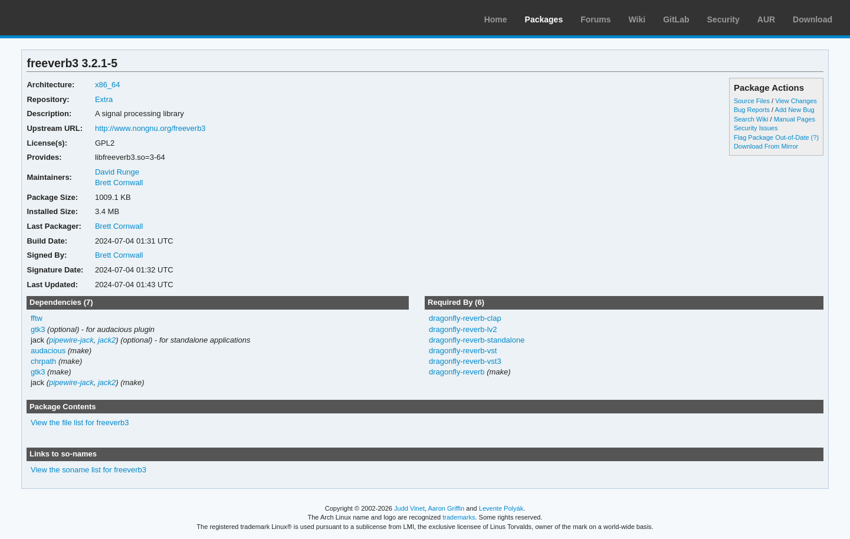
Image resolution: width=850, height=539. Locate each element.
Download (812, 19)
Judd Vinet (409, 508)
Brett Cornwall (119, 182)
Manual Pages (794, 119)
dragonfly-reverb (457, 371)
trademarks (458, 517)
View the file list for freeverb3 (80, 422)
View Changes (796, 100)
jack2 (107, 340)
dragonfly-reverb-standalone (476, 340)
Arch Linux (65, 17)
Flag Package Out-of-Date (771, 137)
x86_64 (107, 84)
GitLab (676, 19)
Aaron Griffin (446, 508)
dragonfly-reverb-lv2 (463, 329)
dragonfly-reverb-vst (463, 350)
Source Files (752, 100)
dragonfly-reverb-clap (465, 318)
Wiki (637, 19)
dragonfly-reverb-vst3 (465, 361)
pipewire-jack (71, 340)
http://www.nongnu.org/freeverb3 (150, 128)
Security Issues (755, 128)
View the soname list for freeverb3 (88, 469)
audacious (48, 350)
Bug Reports (752, 109)
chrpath (43, 361)
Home (495, 19)
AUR (766, 19)
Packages (544, 19)
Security (723, 19)
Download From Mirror (766, 146)
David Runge (117, 171)
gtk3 (38, 329)
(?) (815, 137)
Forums (595, 19)
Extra (104, 99)
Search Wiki (751, 119)
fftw (36, 318)
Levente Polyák (501, 508)
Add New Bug (795, 109)
